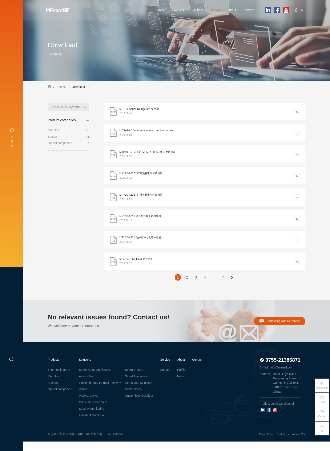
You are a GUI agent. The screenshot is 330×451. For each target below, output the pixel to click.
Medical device (88, 405)
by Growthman (118, 443)
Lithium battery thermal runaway (100, 392)
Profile (181, 379)
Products (53, 369)
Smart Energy (134, 379)
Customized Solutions (139, 405)
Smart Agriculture (136, 385)
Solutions (85, 369)
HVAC (83, 398)
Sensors (53, 392)
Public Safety (133, 398)
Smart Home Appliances (94, 379)
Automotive (86, 385)
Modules (53, 385)
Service (62, 86)
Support (165, 379)
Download (78, 86)
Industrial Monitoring (92, 424)
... (214, 286)
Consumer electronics (93, 411)
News (181, 385)
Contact (197, 369)
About (181, 369)
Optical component (60, 398)
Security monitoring (91, 418)
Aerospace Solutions (138, 392)
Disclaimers (276, 443)
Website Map (296, 443)
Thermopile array (59, 379)
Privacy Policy (255, 443)
